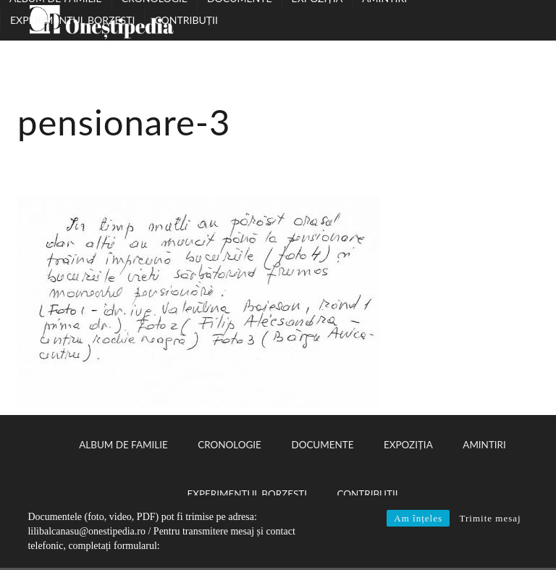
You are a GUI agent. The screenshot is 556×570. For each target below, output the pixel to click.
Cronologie (229, 444)
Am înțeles (418, 518)
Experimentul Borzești (72, 20)
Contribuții (185, 20)
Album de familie (123, 444)
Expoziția (408, 444)
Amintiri (484, 444)
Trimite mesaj (490, 518)
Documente (322, 444)
